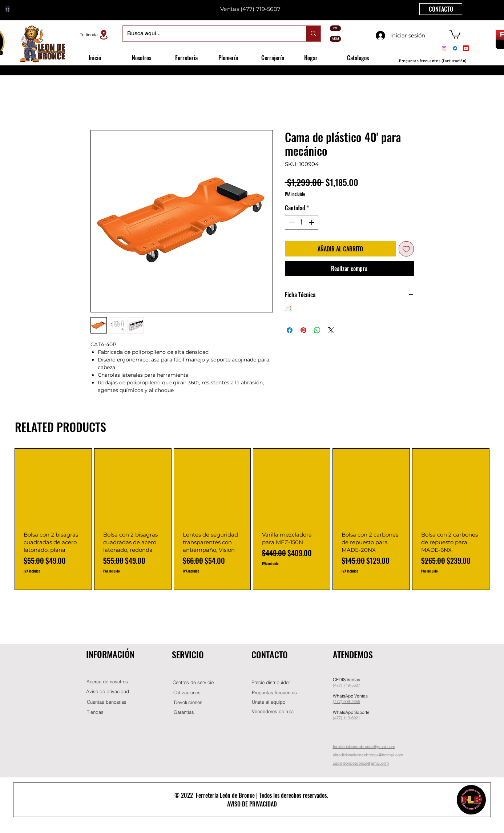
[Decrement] (291, 222)
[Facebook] (455, 48)
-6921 (355, 717)
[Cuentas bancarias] (106, 702)
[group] (252, 519)
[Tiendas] (95, 712)
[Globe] (7, 9)
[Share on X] (331, 330)
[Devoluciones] (188, 702)
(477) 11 (340, 717)
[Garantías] (184, 712)
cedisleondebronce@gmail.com (361, 763)
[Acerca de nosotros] (107, 682)
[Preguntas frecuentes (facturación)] (433, 60)
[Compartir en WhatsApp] (317, 330)
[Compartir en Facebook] (289, 330)
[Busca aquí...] (209, 33)
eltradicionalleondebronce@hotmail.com (368, 754)
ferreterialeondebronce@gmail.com (364, 746)
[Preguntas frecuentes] (274, 692)
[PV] (335, 28)
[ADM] (335, 39)
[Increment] (312, 222)
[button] (454, 34)
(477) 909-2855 (346, 701)
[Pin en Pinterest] (303, 330)
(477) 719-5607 (261, 8)
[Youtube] (466, 48)
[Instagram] (444, 48)
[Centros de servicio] (193, 682)
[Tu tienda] (94, 35)
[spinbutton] (301, 222)
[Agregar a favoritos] (406, 248)
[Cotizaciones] (187, 692)
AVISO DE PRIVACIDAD (252, 804)
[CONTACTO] (440, 9)
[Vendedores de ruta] (272, 711)
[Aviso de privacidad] (107, 691)
